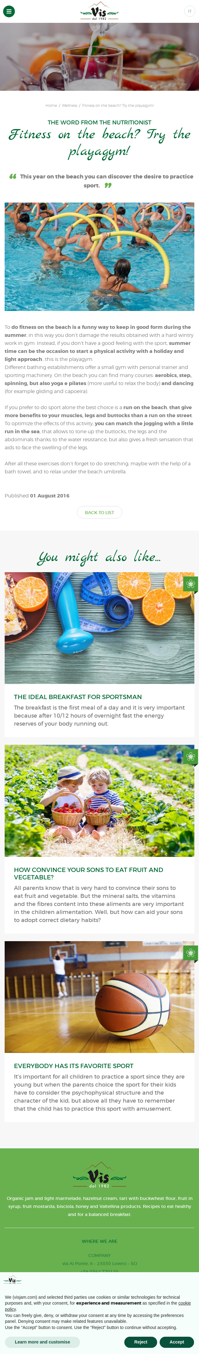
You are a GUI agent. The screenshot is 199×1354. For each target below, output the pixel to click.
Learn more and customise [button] (42, 1341)
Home (51, 105)
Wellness (69, 105)
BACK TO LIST (99, 512)
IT (190, 11)
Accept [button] (177, 1341)
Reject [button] (140, 1341)
